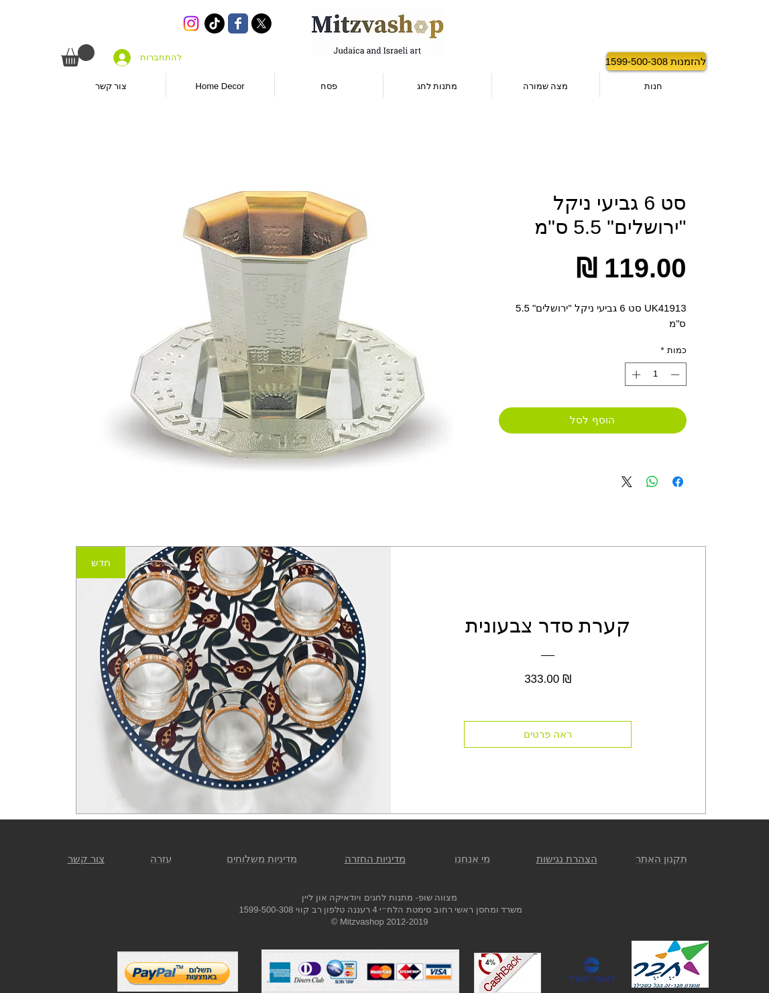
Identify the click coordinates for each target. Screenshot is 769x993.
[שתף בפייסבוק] (678, 482)
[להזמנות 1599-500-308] (656, 61)
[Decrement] (676, 374)
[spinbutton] (655, 374)
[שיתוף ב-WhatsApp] (652, 482)
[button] (78, 55)
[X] (261, 23)
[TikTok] (214, 23)
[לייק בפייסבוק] (568, 61)
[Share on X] (627, 482)
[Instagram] (191, 23)
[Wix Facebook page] (238, 23)
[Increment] (635, 374)
